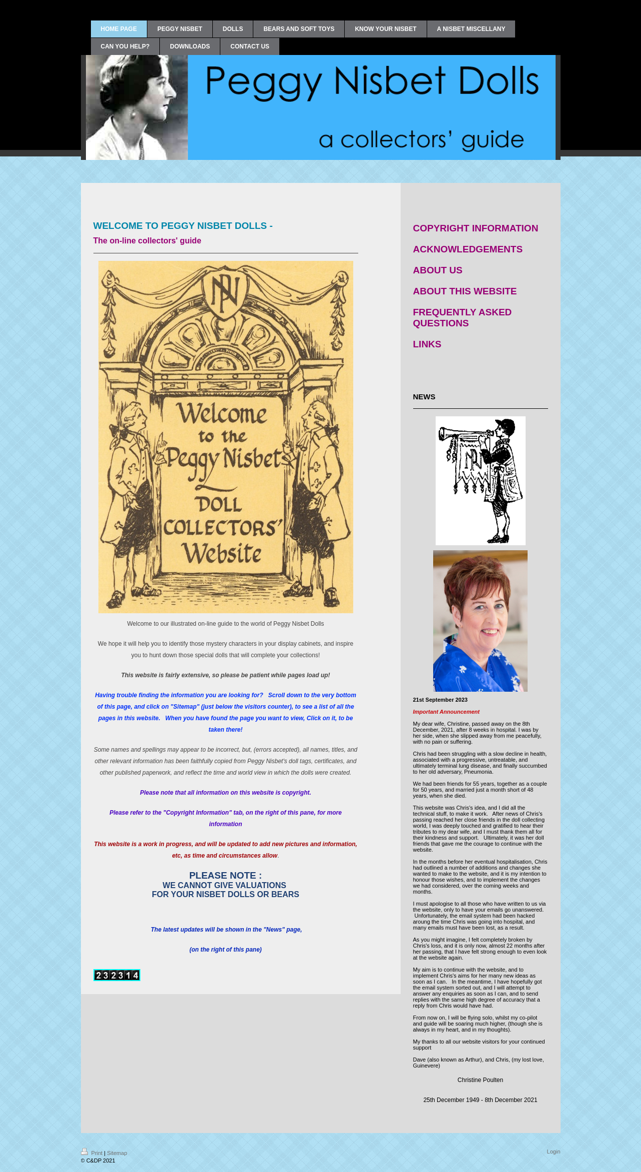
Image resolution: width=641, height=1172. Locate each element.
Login (554, 1152)
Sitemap (117, 1153)
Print (92, 1153)
